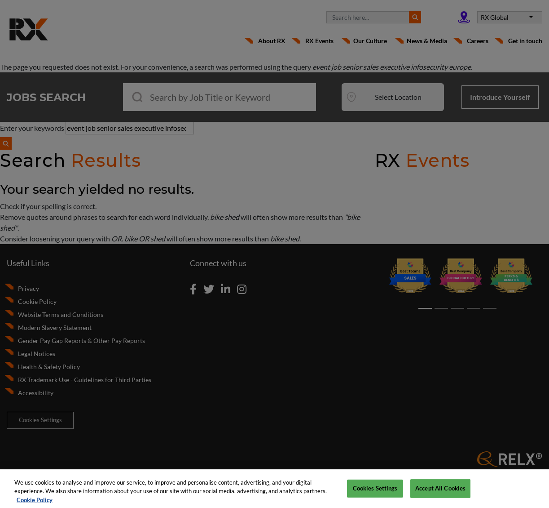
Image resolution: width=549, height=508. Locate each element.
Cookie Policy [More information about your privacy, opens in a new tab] (35, 503)
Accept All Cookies (440, 491)
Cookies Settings (375, 491)
